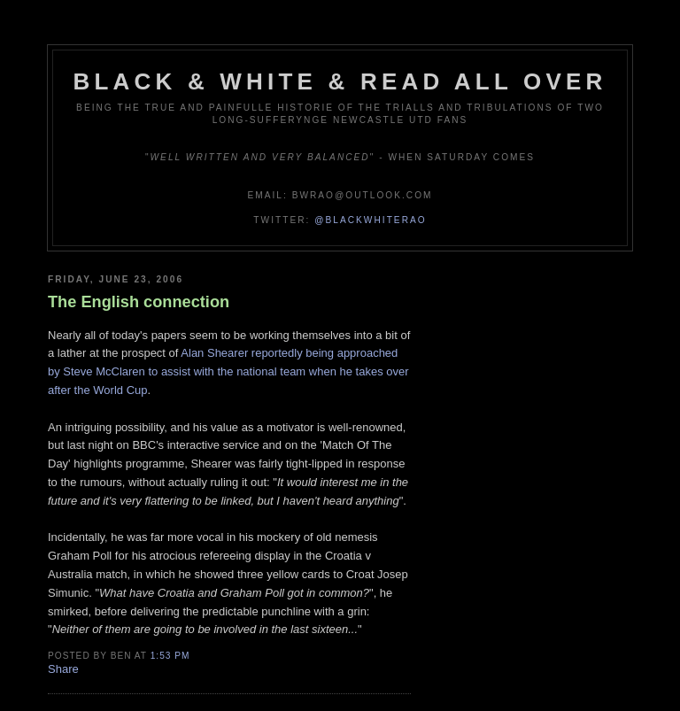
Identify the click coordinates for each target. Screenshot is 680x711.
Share (63, 669)
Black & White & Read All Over (340, 81)
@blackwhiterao (370, 220)
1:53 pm (170, 656)
